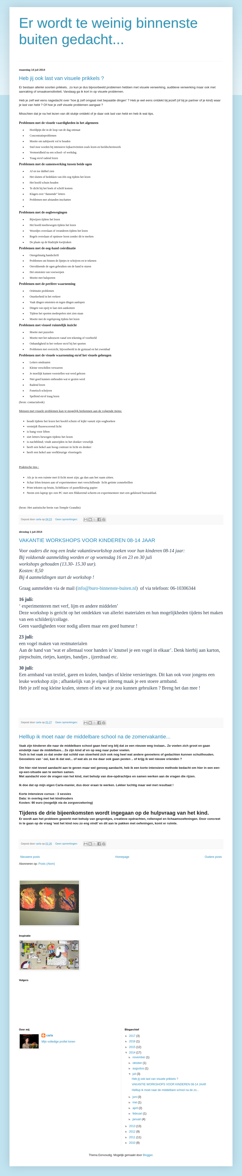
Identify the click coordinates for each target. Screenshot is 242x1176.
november (139, 1057)
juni (135, 1097)
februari (137, 1113)
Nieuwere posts (30, 857)
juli (134, 1074)
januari (137, 1119)
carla (49, 1035)
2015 (132, 1047)
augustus (138, 1068)
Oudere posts (213, 857)
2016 (132, 1041)
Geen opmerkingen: (67, 519)
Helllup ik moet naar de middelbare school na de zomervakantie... (94, 737)
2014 (132, 1052)
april (135, 1108)
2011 (132, 1137)
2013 (132, 1126)
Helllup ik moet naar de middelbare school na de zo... (165, 1090)
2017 (132, 1036)
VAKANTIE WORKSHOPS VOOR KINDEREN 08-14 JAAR (87, 540)
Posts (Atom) (46, 863)
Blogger (148, 1155)
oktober (137, 1063)
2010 (132, 1142)
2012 (132, 1131)
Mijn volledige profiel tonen (58, 1041)
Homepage (122, 857)
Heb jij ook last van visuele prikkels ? (61, 78)
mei (135, 1102)
